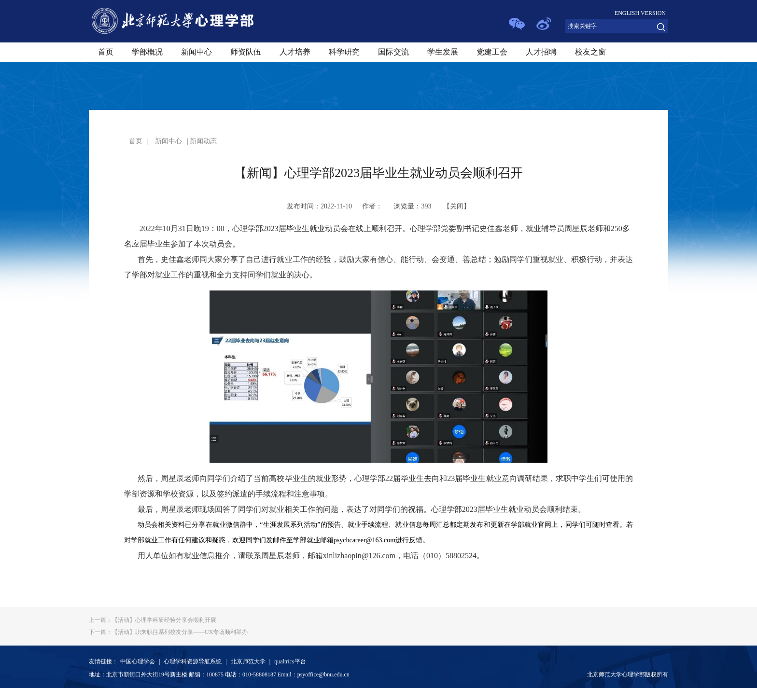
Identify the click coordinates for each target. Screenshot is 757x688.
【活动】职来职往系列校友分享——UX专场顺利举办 (168, 632)
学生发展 (442, 52)
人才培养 (295, 52)
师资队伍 (245, 52)
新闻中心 (196, 52)
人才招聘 (541, 52)
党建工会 (492, 52)
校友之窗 (590, 52)
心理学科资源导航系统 (193, 661)
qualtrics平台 (290, 661)
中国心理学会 (137, 661)
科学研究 (344, 52)
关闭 (456, 206)
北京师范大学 (248, 661)
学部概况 (147, 52)
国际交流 (393, 52)
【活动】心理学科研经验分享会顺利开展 (152, 620)
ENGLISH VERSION (640, 13)
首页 (105, 52)
